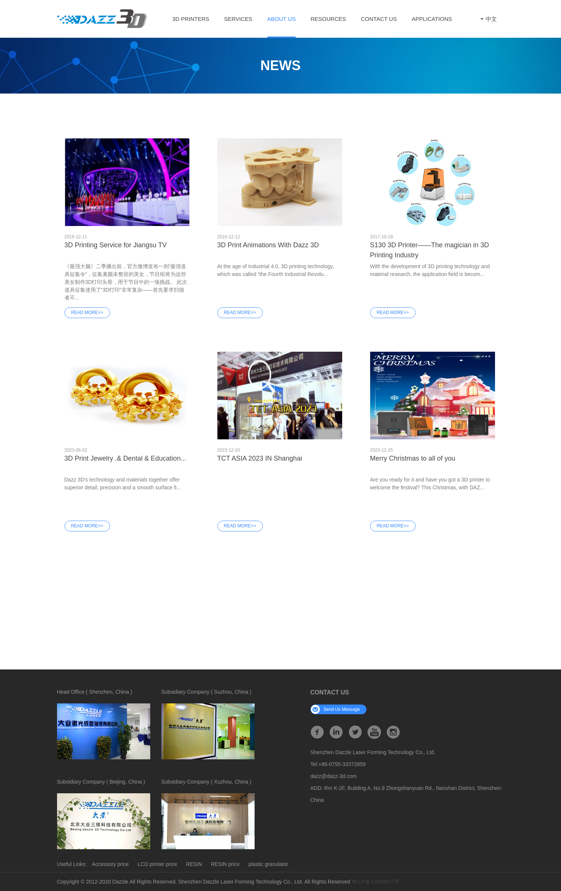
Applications (432, 19)
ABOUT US (281, 19)
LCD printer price (157, 864)
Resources (328, 19)
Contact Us (379, 19)
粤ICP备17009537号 (375, 882)
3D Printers (190, 19)
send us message (335, 709)
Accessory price (110, 864)
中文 (487, 18)
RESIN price (225, 864)
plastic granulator (269, 864)
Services (238, 19)
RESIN (194, 864)
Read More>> (87, 312)
